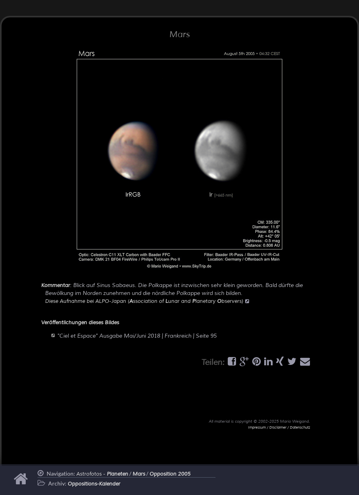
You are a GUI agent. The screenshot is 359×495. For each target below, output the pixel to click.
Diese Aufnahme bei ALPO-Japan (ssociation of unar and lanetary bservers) (147, 301)
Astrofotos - (102, 474)
